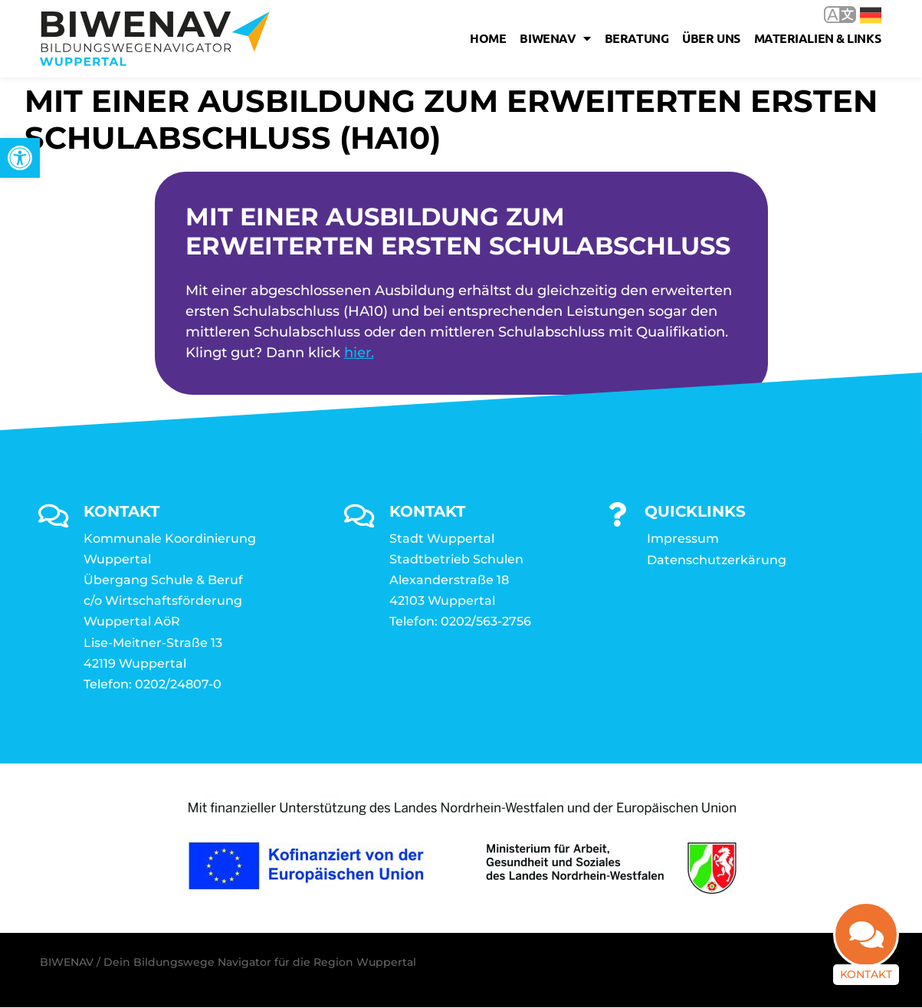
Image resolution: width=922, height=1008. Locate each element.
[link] (20, 158)
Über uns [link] (711, 38)
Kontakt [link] (866, 973)
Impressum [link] (683, 538)
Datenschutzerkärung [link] (716, 560)
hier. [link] (359, 353)
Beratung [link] (636, 38)
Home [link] (488, 38)
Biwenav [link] (555, 38)
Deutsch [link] (870, 15)
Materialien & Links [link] (817, 38)
